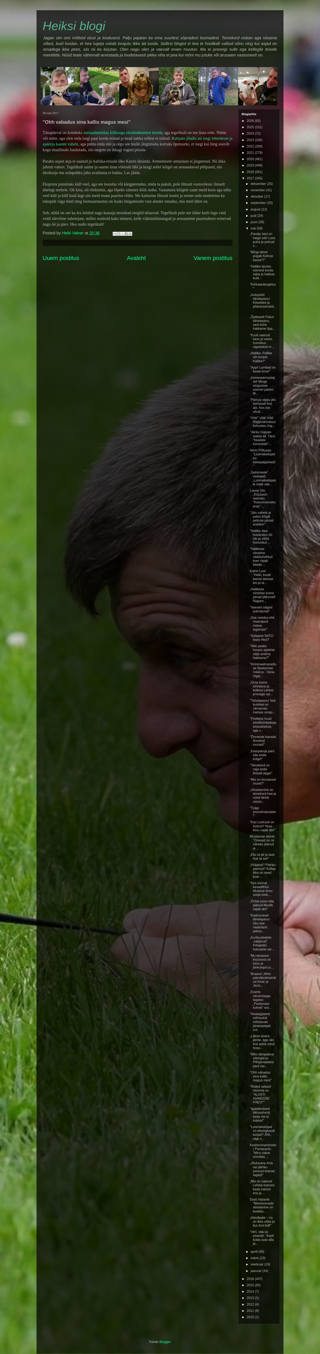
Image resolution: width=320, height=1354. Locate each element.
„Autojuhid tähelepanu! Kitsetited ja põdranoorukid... (263, 302)
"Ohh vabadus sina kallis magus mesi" (261, 1076)
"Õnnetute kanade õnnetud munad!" (263, 740)
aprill (254, 1251)
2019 (251, 165)
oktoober (257, 196)
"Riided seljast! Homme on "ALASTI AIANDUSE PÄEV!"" (260, 1094)
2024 (251, 133)
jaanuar (256, 1271)
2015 (251, 1285)
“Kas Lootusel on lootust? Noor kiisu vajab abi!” (262, 826)
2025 (251, 127)
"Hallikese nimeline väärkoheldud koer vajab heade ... (261, 556)
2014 (251, 1291)
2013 (251, 1298)
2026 (251, 121)
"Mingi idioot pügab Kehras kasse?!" (261, 256)
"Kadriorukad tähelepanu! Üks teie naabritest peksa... (260, 923)
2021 (251, 152)
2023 (251, 140)
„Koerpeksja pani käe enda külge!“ (262, 755)
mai (254, 228)
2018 (251, 172)
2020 (251, 159)
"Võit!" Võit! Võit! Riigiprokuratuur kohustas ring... (263, 421)
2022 (251, 146)
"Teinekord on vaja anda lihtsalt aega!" (261, 769)
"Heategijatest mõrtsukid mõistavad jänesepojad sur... (260, 1021)
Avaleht (136, 258)
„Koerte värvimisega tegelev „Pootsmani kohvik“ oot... (260, 999)
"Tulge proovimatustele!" (263, 812)
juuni (254, 222)
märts (255, 1258)
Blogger (164, 1342)
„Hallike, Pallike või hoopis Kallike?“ (261, 357)
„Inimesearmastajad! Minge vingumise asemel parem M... (262, 385)
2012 (251, 1304)
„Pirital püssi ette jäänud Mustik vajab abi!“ (262, 905)
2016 (251, 1279)
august (256, 209)
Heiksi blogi (74, 26)
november (258, 190)
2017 (251, 178)
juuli (254, 215)
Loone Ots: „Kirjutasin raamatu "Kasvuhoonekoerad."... (263, 498)
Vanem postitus (212, 258)
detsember (259, 184)
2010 (251, 1317)
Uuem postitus (61, 258)
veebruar (257, 1264)
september (259, 203)
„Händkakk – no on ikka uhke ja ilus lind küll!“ (262, 1221)
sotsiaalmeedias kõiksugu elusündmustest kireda (122, 132)
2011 (251, 1310)
